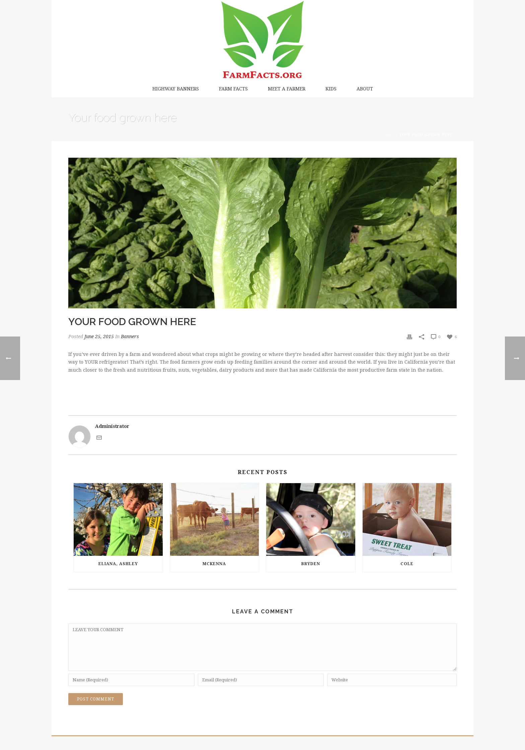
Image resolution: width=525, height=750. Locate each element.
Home (388, 135)
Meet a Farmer (286, 88)
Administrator (112, 426)
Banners (130, 336)
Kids (330, 88)
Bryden (310, 563)
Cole (407, 563)
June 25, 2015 (99, 336)
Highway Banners (175, 88)
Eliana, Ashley (118, 563)
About (365, 88)
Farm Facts (233, 88)
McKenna (214, 563)
